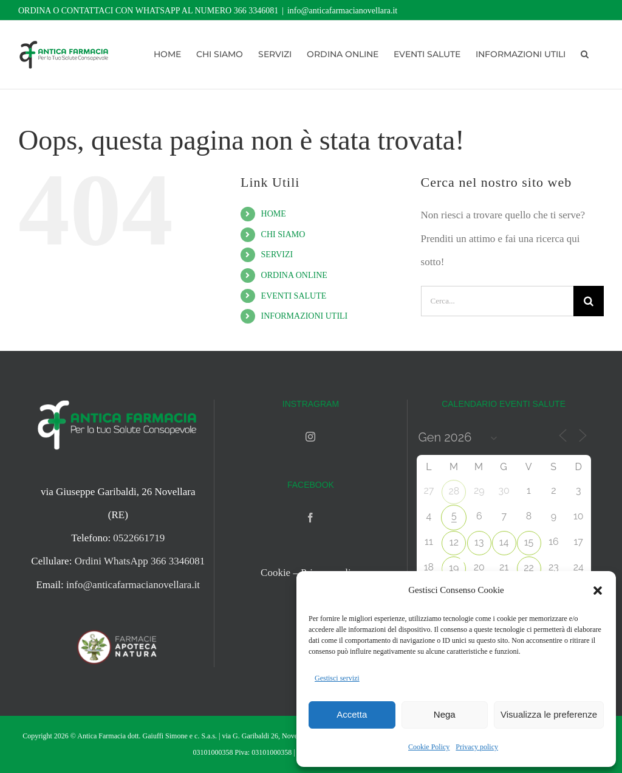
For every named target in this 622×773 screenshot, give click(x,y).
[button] (598, 590)
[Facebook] (310, 517)
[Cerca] (588, 301)
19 (454, 568)
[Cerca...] (497, 301)
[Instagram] (310, 437)
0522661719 (139, 538)
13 (479, 542)
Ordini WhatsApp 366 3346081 (140, 561)
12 (454, 542)
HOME (273, 213)
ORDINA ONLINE (294, 275)
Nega (445, 714)
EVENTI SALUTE (294, 295)
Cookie (275, 572)
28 (453, 491)
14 (504, 542)
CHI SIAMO (283, 234)
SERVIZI (277, 254)
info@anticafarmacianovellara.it (342, 10)
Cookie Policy (428, 747)
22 (529, 568)
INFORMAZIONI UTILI (304, 316)
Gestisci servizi (337, 678)
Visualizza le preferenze (549, 714)
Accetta (352, 714)
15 (529, 542)
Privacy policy (477, 747)
